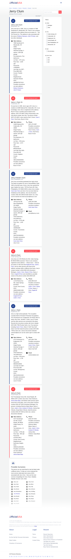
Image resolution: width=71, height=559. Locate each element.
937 (49, 62)
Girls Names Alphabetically (50, 543)
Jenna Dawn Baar (16, 400)
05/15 (51, 536)
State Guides (12, 540)
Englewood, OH (51, 38)
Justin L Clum (20, 272)
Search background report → (32, 20)
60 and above (51, 51)
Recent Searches (48, 534)
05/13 (48, 538)
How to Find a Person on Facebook (52, 539)
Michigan (50, 25)
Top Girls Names (47, 545)
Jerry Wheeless (15, 494)
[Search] (51, 12)
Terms (34, 534)
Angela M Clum (30, 264)
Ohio (49, 27)
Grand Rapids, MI (52, 40)
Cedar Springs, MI (52, 34)
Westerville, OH (51, 44)
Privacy (34, 537)
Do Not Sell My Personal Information (19, 537)
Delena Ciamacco (22, 36)
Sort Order (38, 15)
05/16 (48, 536)
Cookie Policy (36, 540)
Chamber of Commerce (15, 543)
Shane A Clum (29, 272)
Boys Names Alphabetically (50, 547)
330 (49, 57)
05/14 (44, 538)
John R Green (32, 36)
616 (49, 60)
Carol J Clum (19, 327)
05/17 (44, 536)
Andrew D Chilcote (27, 408)
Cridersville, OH (51, 36)
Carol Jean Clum (15, 191)
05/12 (51, 538)
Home (11, 534)
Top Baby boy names (49, 541)
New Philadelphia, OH (53, 42)
